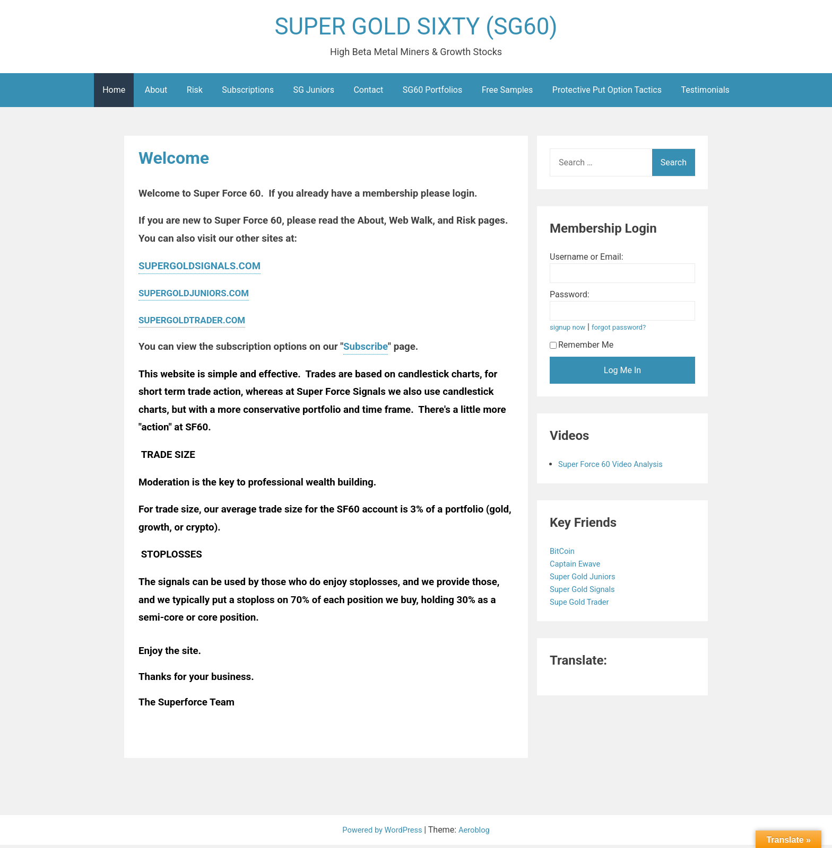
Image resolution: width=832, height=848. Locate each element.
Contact (368, 93)
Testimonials (705, 93)
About (156, 93)
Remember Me (581, 348)
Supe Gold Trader (583, 605)
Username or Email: (586, 260)
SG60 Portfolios (432, 93)
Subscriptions (248, 93)
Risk (195, 93)
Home (113, 93)
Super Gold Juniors (586, 580)
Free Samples (507, 93)
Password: (570, 298)
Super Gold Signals (586, 592)
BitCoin (564, 554)
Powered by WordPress (382, 833)
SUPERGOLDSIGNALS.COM (199, 269)
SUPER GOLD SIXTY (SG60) (416, 28)
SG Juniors (313, 93)
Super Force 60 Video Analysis (615, 467)
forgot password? (624, 330)
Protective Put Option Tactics (607, 93)
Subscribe (365, 350)
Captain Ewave (578, 567)
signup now (569, 330)
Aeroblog (478, 833)
